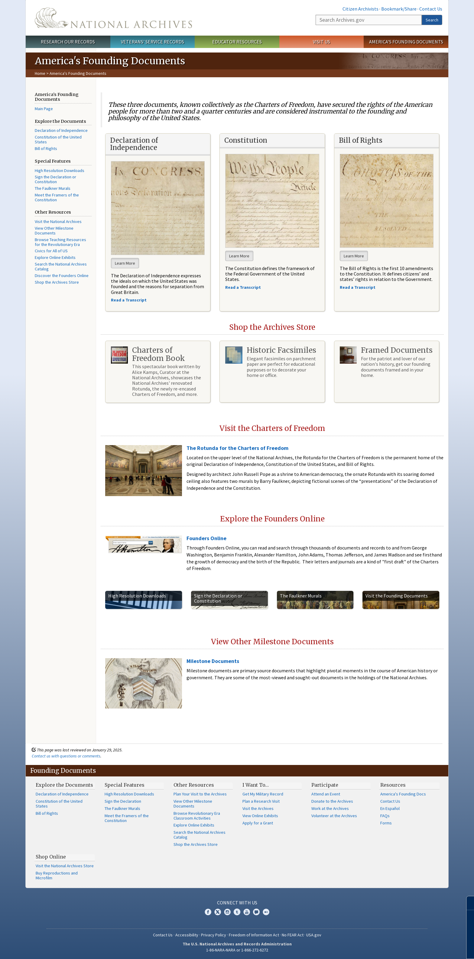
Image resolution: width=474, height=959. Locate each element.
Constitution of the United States (58, 139)
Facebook (208, 912)
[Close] (467, 903)
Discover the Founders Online (62, 275)
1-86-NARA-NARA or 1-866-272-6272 (237, 950)
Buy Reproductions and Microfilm (57, 875)
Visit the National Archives (58, 221)
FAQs (385, 815)
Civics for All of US (51, 250)
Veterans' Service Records (152, 42)
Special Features (124, 785)
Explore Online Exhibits (55, 257)
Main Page (44, 108)
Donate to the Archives (332, 801)
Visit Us (321, 42)
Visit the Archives (258, 808)
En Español (390, 808)
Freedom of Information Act (254, 935)
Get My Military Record (262, 794)
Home (40, 73)
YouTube (246, 912)
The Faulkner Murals (52, 188)
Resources (393, 785)
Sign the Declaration (123, 801)
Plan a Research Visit (261, 801)
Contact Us (430, 9)
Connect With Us (237, 903)
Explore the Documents (64, 785)
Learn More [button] (125, 263)
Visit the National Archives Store (65, 865)
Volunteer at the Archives (334, 815)
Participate (324, 785)
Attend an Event (325, 794)
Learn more (420, 948)
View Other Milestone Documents (54, 230)
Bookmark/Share (399, 9)
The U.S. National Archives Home (113, 18)
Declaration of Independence (61, 130)
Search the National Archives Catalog (61, 266)
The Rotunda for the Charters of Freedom (237, 447)
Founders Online (206, 538)
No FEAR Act (293, 935)
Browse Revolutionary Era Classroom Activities (197, 816)
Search (432, 20)
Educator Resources (237, 42)
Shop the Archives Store (57, 282)
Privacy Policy (213, 935)
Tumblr (237, 912)
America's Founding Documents (406, 42)
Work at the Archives (330, 808)
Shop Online (51, 857)
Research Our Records (68, 42)
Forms (386, 823)
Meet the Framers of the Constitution (57, 197)
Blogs (256, 912)
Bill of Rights (46, 148)
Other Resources (194, 785)
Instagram (227, 912)
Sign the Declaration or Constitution (55, 179)
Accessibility (186, 935)
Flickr (266, 912)
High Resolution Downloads (59, 170)
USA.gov (313, 935)
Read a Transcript (358, 287)
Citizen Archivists (360, 9)
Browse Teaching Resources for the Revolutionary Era (60, 242)
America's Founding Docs (403, 794)
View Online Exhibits (260, 815)
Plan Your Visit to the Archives (200, 794)
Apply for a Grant (257, 823)
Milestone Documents (213, 661)
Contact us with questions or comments (66, 756)
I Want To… (255, 785)
